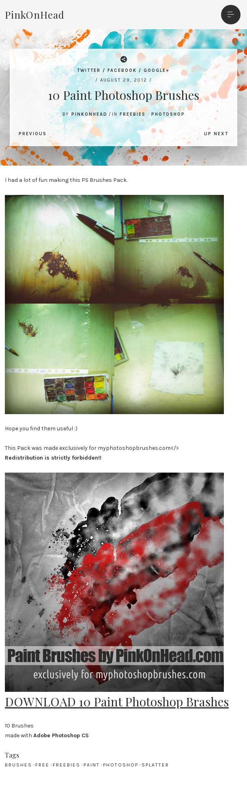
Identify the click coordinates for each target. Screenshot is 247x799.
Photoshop (168, 114)
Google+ (157, 70)
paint (92, 765)
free (42, 765)
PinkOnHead (34, 14)
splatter (155, 765)
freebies (66, 765)
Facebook (122, 70)
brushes (18, 765)
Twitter (89, 70)
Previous (33, 133)
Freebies (133, 114)
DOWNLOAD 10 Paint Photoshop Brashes (117, 701)
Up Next (216, 133)
